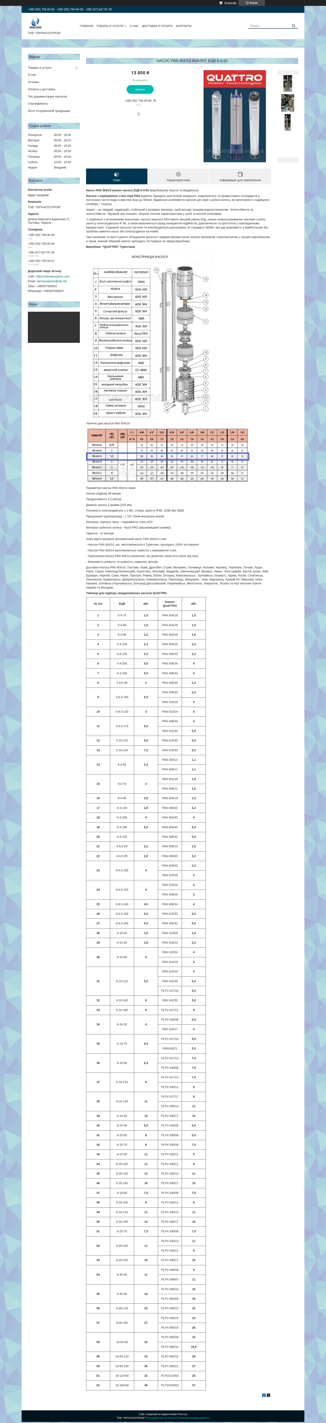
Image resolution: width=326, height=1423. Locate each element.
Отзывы (33, 82)
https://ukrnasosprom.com (53, 276)
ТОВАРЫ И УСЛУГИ (109, 26)
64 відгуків (230, 2)
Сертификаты (38, 103)
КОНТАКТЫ (184, 26)
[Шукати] (293, 26)
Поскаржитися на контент (162, 1419)
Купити (140, 89)
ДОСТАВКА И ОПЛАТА (157, 26)
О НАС (134, 26)
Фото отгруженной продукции (49, 110)
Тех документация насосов (47, 96)
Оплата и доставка (41, 89)
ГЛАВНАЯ (86, 26)
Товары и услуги (39, 67)
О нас (32, 74)
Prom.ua (182, 1415)
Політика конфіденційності (194, 1419)
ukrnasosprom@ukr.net (52, 281)
